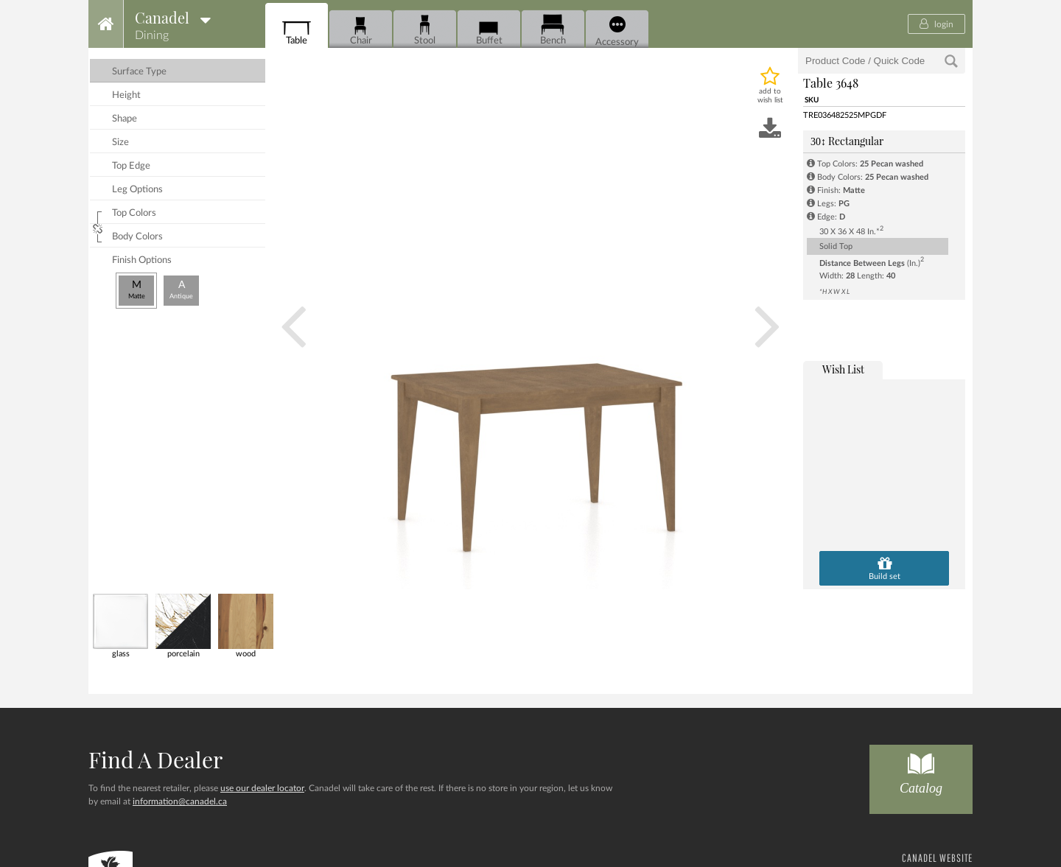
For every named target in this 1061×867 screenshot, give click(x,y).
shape (124, 119)
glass (120, 626)
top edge (131, 166)
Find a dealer (155, 759)
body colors (137, 237)
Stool (424, 30)
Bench (553, 30)
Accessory (617, 31)
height (126, 95)
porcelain (183, 626)
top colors (134, 213)
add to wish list (770, 96)
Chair (360, 30)
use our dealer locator (262, 788)
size (120, 142)
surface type (139, 72)
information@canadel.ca (180, 801)
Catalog (921, 770)
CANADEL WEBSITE (937, 858)
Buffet (489, 30)
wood (245, 626)
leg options (137, 189)
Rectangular (846, 141)
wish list (843, 369)
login (936, 23)
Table (296, 30)
